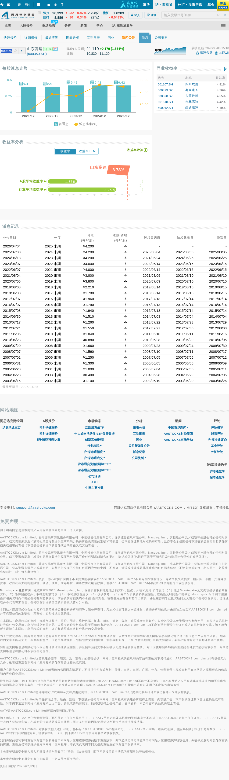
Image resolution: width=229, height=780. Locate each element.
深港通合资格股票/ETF (94, 470)
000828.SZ (165, 96)
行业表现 (94, 446)
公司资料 (139, 458)
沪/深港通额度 (94, 452)
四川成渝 (191, 84)
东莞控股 (191, 96)
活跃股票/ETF (94, 427)
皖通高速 (191, 107)
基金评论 (217, 446)
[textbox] (195, 15)
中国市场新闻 (178, 427)
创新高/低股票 (94, 440)
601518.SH (165, 102)
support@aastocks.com (35, 507)
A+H (94, 482)
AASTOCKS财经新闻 (178, 433)
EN (27, 5)
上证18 (224, 52)
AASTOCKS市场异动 (178, 440)
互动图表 (139, 433)
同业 (139, 440)
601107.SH (165, 84)
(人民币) (79, 49)
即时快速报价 (48, 427)
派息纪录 (139, 452)
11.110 (93, 49)
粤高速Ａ (191, 90)
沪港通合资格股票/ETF (94, 464)
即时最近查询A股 (48, 440)
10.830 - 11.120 (98, 53)
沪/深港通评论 (217, 440)
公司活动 (94, 476)
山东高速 (35, 49)
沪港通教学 (217, 471)
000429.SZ (165, 90)
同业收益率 (167, 68)
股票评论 (217, 433)
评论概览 (217, 427)
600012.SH (165, 108)
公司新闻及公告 (139, 446)
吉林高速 (191, 101)
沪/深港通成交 (94, 458)
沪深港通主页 (11, 427)
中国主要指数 (94, 487)
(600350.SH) (37, 54)
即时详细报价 (48, 433)
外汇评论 (217, 452)
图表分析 (139, 427)
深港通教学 (217, 477)
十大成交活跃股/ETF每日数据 (94, 433)
